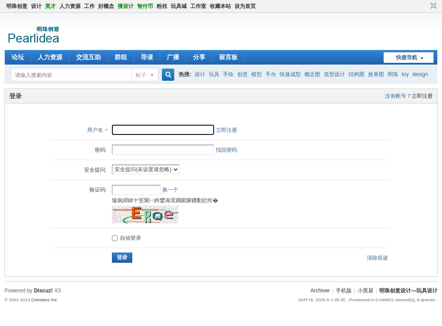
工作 (89, 6)
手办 (270, 74)
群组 (121, 57)
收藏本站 (220, 6)
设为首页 (245, 6)
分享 (199, 57)
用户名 (95, 130)
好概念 (106, 6)
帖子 (141, 75)
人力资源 (70, 6)
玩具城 (179, 6)
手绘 (228, 74)
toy (405, 74)
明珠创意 (16, 6)
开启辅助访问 (425, 6)
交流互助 (88, 57)
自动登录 (126, 238)
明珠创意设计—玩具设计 (408, 291)
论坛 (18, 57)
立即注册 (422, 96)
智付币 (145, 6)
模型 (256, 74)
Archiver (320, 291)
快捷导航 (406, 57)
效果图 (376, 74)
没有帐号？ (398, 96)
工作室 (198, 6)
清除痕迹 (377, 258)
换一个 (170, 190)
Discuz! (43, 291)
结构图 (357, 74)
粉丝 (162, 6)
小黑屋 (365, 291)
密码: (101, 150)
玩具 (214, 74)
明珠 (393, 74)
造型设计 (334, 74)
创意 (242, 74)
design (420, 74)
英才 (50, 6)
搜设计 (126, 6)
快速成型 (290, 74)
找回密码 (226, 150)
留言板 (228, 57)
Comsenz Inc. (44, 299)
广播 (173, 57)
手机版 (344, 291)
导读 (147, 57)
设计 (36, 6)
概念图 (312, 74)
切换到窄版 (432, 6)
